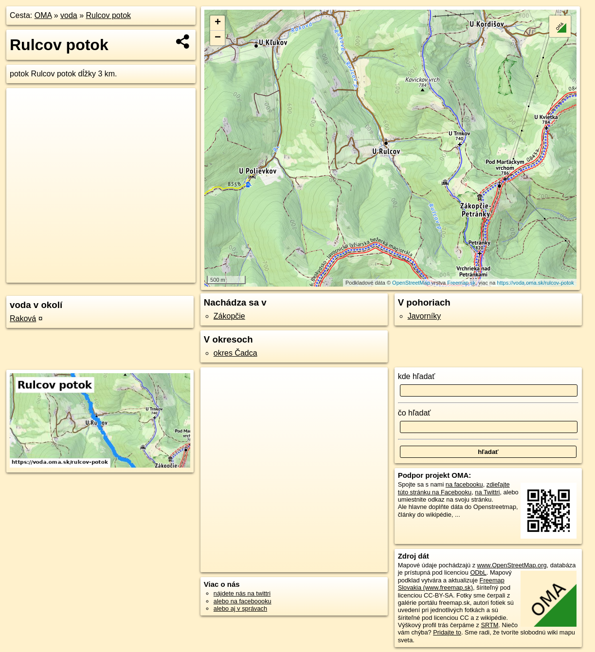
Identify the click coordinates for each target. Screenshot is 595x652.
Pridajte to (447, 632)
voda (68, 15)
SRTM (489, 625)
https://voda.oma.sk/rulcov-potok (535, 283)
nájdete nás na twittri (242, 593)
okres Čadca (235, 353)
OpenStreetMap (411, 283)
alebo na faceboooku (242, 601)
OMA (43, 15)
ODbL (478, 572)
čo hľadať (414, 413)
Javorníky (424, 316)
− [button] (218, 38)
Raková (23, 318)
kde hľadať (416, 376)
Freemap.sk (461, 283)
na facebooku (464, 484)
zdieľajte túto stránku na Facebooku (454, 488)
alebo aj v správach (240, 608)
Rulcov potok (108, 15)
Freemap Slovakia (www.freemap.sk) (451, 584)
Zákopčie (229, 316)
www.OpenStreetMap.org (512, 565)
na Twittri (487, 492)
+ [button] (218, 23)
